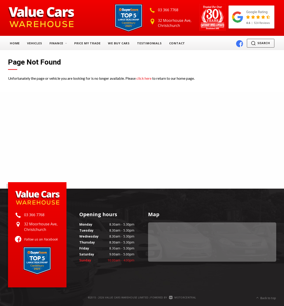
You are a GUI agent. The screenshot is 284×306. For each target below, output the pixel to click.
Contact (177, 43)
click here (144, 78)
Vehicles (34, 43)
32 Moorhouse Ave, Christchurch (174, 23)
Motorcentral (182, 297)
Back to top (266, 298)
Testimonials (149, 43)
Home (15, 43)
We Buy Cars (119, 43)
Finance (58, 43)
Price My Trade (87, 43)
